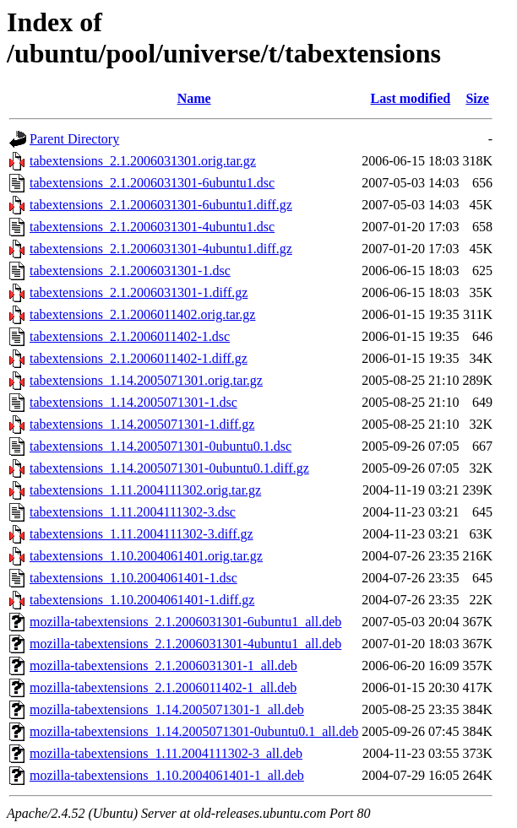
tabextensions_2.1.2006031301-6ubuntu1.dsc (152, 183)
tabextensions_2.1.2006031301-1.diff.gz (139, 292)
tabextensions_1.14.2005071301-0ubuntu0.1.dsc (160, 446)
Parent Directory (74, 139)
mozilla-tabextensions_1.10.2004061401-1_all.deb (167, 775)
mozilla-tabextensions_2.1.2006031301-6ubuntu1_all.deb (185, 621)
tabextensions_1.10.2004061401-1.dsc (133, 578)
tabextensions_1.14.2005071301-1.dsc (133, 402)
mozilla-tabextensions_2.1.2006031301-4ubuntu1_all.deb (185, 643)
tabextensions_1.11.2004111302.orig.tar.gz (145, 490)
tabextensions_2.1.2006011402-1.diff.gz (139, 358)
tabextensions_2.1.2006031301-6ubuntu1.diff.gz (161, 205)
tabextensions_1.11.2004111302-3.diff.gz (141, 534)
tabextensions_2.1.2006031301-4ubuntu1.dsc (152, 226)
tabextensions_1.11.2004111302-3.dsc (133, 512)
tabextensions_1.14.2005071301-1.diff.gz (142, 424)
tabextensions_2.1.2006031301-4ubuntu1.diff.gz (161, 248)
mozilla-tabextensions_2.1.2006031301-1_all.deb (163, 665)
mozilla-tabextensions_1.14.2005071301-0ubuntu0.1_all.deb (194, 731)
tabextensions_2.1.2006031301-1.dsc (130, 270)
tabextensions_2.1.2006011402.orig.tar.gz (142, 314)
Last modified (411, 98)
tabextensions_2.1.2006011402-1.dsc (130, 336)
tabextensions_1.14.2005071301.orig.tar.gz (146, 380)
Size (477, 98)
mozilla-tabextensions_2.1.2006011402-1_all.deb (163, 687)
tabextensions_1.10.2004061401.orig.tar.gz (146, 556)
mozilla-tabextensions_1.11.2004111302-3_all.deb (166, 753)
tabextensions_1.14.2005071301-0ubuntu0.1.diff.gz (169, 468)
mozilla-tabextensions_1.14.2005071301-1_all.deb (167, 709)
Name (194, 98)
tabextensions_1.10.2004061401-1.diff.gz (142, 600)
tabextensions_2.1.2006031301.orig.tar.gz (143, 161)
